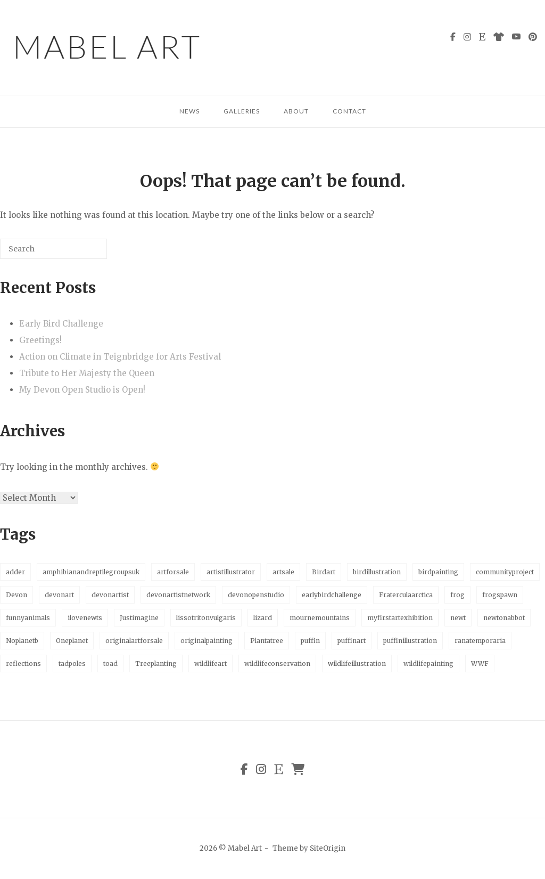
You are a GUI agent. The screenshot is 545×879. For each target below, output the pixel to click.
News (189, 111)
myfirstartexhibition (400, 618)
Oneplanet (72, 641)
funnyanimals (28, 618)
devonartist (110, 595)
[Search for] (53, 249)
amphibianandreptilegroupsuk (91, 572)
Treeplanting (156, 664)
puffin (310, 641)
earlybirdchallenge (331, 595)
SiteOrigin (327, 848)
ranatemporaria (480, 641)
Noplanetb (22, 641)
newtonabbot (504, 618)
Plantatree (266, 641)
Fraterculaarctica (406, 595)
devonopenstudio (256, 595)
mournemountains (320, 618)
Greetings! (40, 340)
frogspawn (499, 595)
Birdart (323, 572)
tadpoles (72, 664)
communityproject (505, 572)
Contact (349, 111)
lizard (262, 618)
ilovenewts (85, 618)
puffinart (351, 641)
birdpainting (438, 572)
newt (458, 618)
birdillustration (377, 572)
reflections (23, 664)
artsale (283, 572)
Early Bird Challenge (61, 324)
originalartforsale (134, 641)
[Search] (83, 252)
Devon (16, 595)
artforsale (173, 572)
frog (457, 595)
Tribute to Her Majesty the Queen (86, 373)
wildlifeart (210, 664)
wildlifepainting (428, 664)
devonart (59, 595)
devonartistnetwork (178, 595)
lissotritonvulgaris (206, 618)
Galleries (242, 111)
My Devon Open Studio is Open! (82, 390)
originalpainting (206, 641)
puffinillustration (410, 641)
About (296, 111)
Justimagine (139, 618)
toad (110, 664)
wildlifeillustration (357, 664)
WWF (480, 664)
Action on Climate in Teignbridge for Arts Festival (120, 357)
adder (15, 572)
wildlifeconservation (277, 664)
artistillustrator (231, 572)
